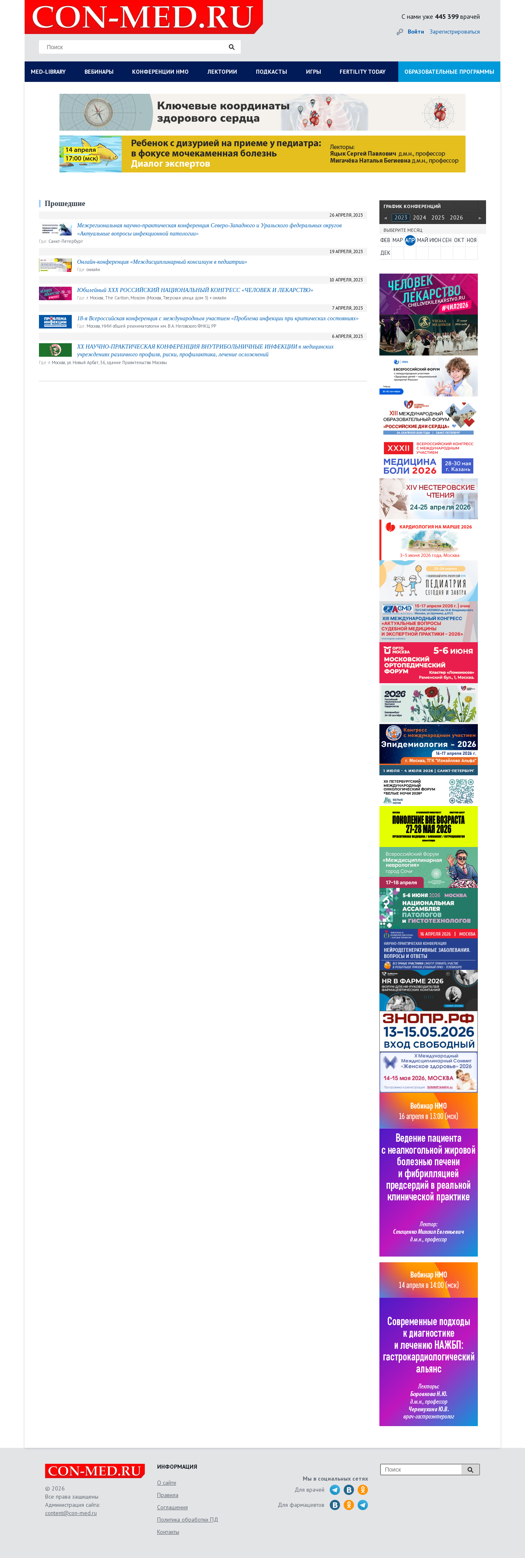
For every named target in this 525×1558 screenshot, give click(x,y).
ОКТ (459, 240)
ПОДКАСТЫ (271, 71)
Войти (416, 31)
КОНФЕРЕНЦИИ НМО (160, 71)
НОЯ (472, 240)
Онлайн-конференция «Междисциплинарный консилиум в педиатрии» (162, 262)
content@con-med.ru (71, 1513)
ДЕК (385, 252)
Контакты (168, 1531)
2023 (401, 217)
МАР (398, 240)
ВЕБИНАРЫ (99, 71)
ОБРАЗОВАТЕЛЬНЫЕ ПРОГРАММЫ (449, 71)
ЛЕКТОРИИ (222, 71)
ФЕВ (385, 240)
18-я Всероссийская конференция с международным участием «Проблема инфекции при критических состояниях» (218, 318)
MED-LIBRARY (48, 71)
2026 (456, 217)
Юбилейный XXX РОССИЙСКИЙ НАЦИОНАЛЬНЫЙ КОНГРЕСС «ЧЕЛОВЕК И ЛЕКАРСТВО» (195, 290)
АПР (410, 240)
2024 (419, 217)
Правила (167, 1495)
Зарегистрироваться (455, 31)
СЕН (447, 240)
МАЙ (422, 240)
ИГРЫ (313, 71)
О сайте (166, 1482)
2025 (438, 217)
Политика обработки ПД (187, 1519)
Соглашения (172, 1507)
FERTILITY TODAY (363, 71)
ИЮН (434, 240)
